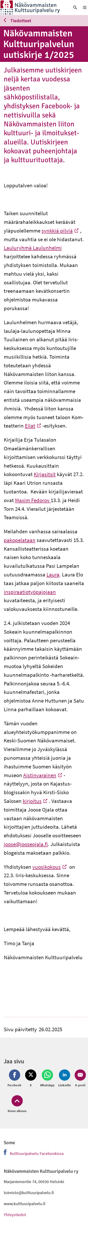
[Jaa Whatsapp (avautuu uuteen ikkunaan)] (47, 1078)
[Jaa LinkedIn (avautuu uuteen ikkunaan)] (64, 1078)
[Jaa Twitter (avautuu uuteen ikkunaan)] (30, 1078)
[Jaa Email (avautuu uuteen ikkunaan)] (79, 1078)
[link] (33, 7)
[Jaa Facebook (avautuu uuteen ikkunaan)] (15, 1078)
